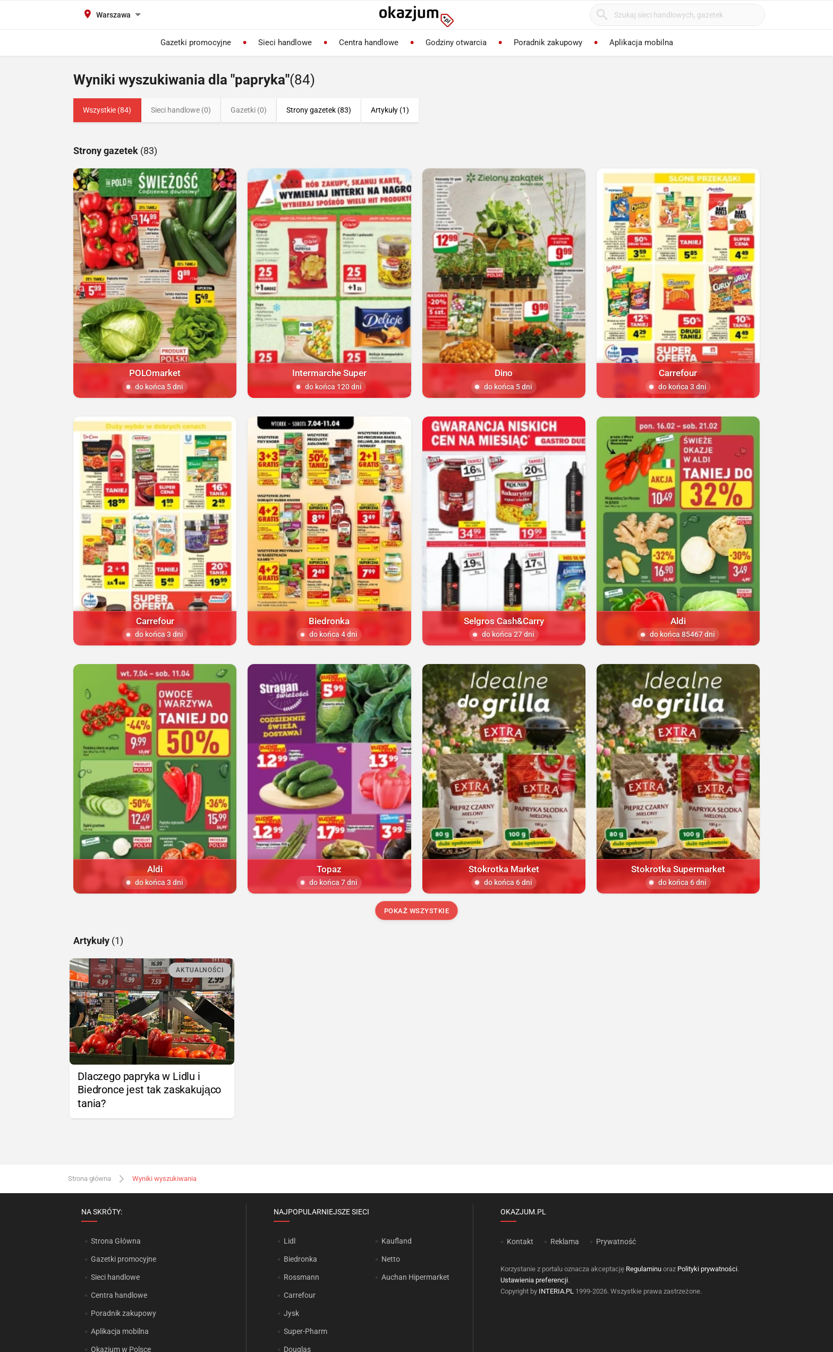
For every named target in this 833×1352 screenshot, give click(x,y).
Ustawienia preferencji (534, 1280)
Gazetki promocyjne (123, 1259)
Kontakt (520, 1241)
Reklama (564, 1241)
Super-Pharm (305, 1331)
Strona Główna (115, 1241)
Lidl (289, 1241)
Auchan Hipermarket (415, 1277)
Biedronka (300, 1259)
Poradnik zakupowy (123, 1313)
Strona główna (89, 1179)
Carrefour (300, 1295)
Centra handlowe (119, 1295)
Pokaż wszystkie (416, 911)
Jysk (291, 1313)
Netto (390, 1259)
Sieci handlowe (115, 1277)
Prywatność (616, 1241)
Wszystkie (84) (107, 110)
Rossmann (301, 1277)
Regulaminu (643, 1269)
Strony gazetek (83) (318, 110)
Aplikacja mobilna (120, 1331)
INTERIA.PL (556, 1291)
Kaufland (396, 1241)
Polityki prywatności (707, 1269)
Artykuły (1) (390, 110)
